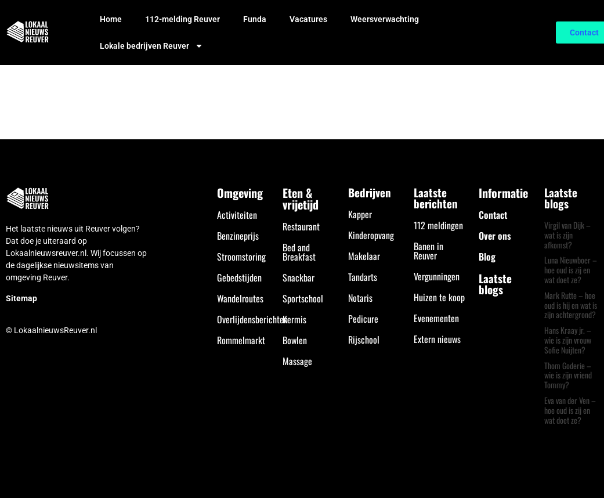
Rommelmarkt (241, 340)
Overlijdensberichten (252, 319)
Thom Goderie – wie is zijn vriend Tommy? (568, 375)
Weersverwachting (384, 19)
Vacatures (308, 19)
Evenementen (436, 318)
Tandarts (362, 277)
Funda (254, 19)
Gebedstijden (239, 277)
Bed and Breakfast (299, 252)
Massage (297, 361)
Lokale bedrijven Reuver (151, 46)
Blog (487, 257)
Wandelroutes (240, 298)
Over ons (495, 236)
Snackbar (298, 277)
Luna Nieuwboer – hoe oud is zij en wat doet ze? (570, 270)
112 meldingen (438, 225)
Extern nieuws (437, 339)
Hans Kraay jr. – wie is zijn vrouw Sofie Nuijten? (567, 340)
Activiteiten (237, 215)
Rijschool (363, 340)
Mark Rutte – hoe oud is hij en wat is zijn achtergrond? (570, 305)
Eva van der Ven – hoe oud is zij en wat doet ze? (570, 410)
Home (111, 19)
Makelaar (364, 256)
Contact (493, 215)
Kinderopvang (371, 235)
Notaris (360, 298)
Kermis (294, 319)
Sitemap (21, 298)
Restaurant (301, 226)
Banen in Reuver (428, 250)
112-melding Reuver (182, 19)
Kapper (360, 214)
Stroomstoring (241, 257)
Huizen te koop (439, 297)
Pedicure (363, 319)
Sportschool (303, 298)
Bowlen (295, 340)
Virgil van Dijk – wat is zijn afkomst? (567, 235)
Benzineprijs (238, 236)
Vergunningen (437, 276)
